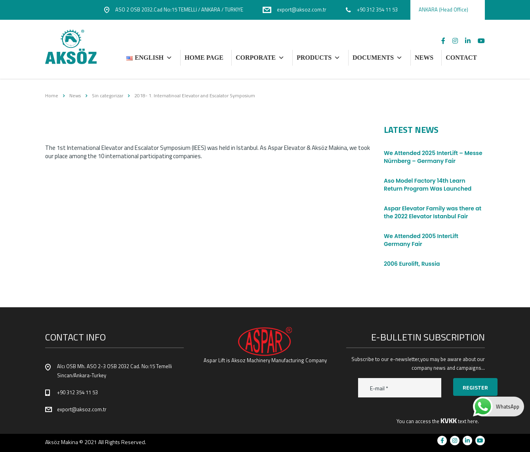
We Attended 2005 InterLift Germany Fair (421, 240)
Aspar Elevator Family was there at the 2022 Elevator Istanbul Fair (432, 212)
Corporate (260, 58)
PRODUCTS (318, 58)
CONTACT (461, 57)
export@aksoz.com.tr (82, 409)
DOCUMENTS (377, 58)
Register (475, 387)
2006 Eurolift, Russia (412, 264)
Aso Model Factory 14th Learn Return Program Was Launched (427, 185)
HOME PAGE (204, 57)
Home (51, 95)
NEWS (424, 57)
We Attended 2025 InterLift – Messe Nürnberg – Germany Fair (433, 157)
